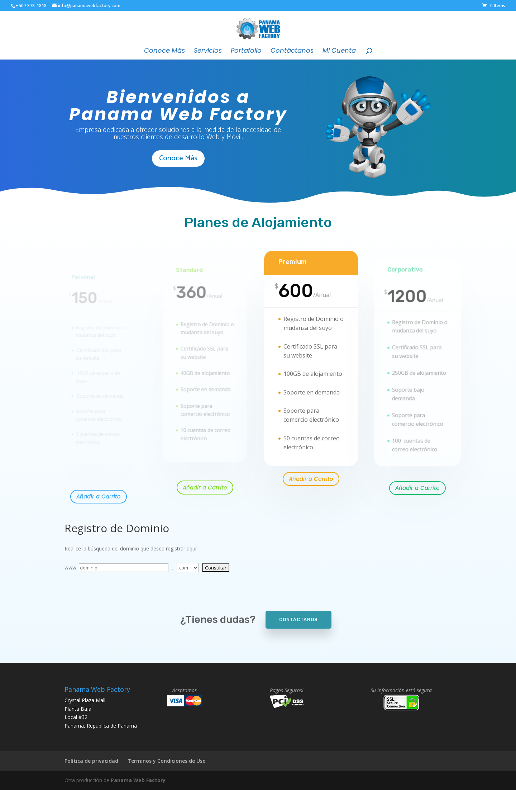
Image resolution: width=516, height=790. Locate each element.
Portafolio (246, 51)
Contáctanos (292, 51)
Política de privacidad (91, 760)
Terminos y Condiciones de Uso (167, 760)
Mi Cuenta (339, 51)
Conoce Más (164, 51)
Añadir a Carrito (98, 496)
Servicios (208, 51)
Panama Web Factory (138, 780)
